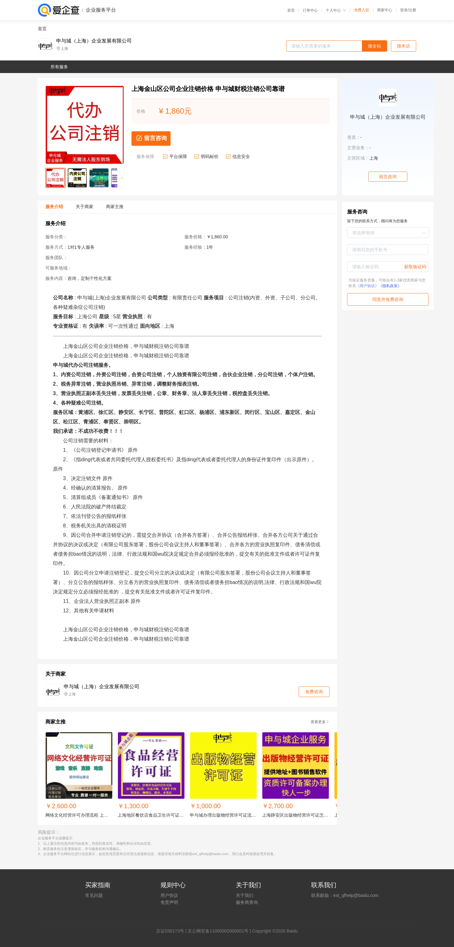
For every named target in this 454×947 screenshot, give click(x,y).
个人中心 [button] (336, 10)
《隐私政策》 (390, 286)
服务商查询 (247, 902)
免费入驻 (361, 10)
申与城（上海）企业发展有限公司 (94, 40)
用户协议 (169, 895)
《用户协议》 (367, 286)
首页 (291, 10)
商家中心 (384, 10)
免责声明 (169, 902)
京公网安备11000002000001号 (218, 930)
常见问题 (94, 895)
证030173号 (172, 930)
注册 (412, 10)
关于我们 (244, 895)
